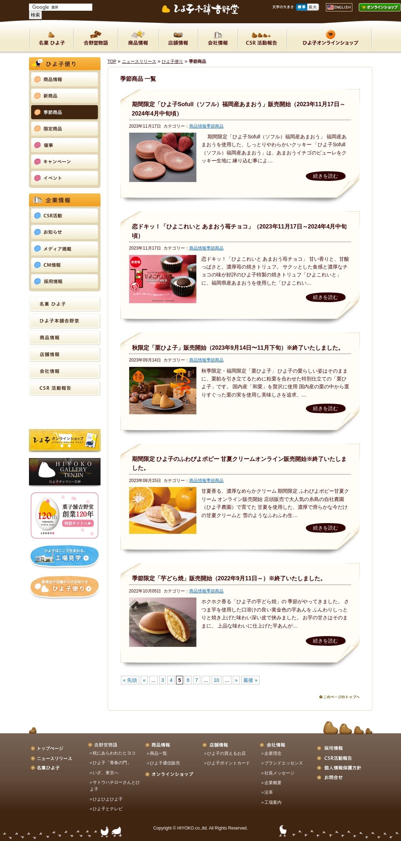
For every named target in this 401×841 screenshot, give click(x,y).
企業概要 (273, 782)
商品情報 (138, 39)
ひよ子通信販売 (165, 763)
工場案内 (273, 802)
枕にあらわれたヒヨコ (114, 753)
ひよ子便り (172, 61)
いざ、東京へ (105, 772)
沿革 (268, 792)
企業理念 (273, 753)
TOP (112, 61)
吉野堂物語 (95, 39)
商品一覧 (158, 753)
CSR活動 (262, 39)
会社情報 (218, 39)
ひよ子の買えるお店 (226, 753)
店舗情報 (178, 39)
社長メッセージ (279, 773)
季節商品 (215, 126)
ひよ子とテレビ (108, 808)
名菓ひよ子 (51, 39)
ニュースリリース (139, 61)
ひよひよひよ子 (108, 799)
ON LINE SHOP (329, 39)
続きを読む (325, 176)
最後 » (250, 680)
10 (216, 680)
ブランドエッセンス (283, 763)
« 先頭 (130, 680)
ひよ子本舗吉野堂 (65, 321)
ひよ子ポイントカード (228, 763)
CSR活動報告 (65, 388)
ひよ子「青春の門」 (112, 762)
